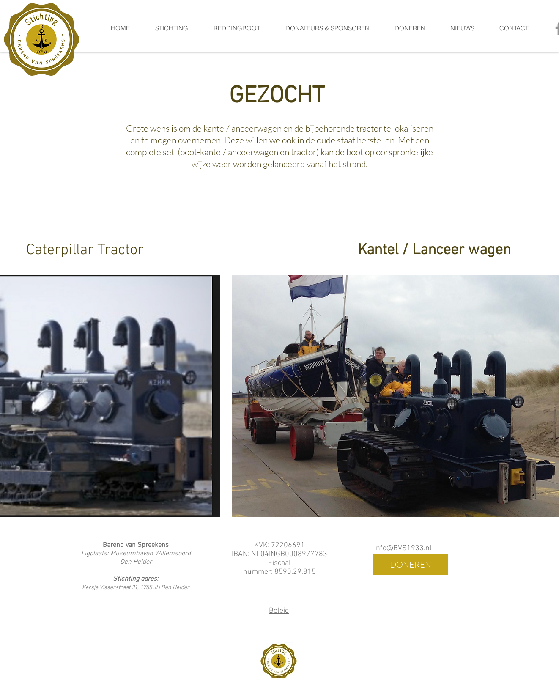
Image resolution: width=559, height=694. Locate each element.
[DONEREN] (410, 564)
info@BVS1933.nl (403, 548)
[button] (236, 28)
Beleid (279, 610)
